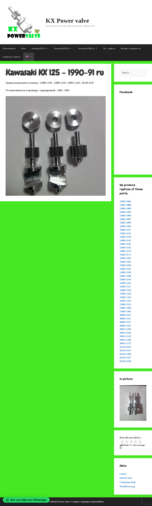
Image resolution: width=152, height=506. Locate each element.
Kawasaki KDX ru (65, 48)
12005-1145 (125, 244)
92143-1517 (125, 357)
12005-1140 (125, 237)
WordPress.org (127, 486)
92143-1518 (125, 361)
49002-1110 (125, 315)
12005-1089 (125, 208)
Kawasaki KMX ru (89, 48)
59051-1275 (125, 343)
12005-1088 (125, 205)
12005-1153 (125, 247)
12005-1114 (125, 233)
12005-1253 (125, 304)
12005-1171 (125, 254)
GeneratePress (97, 502)
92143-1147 (125, 350)
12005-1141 (125, 240)
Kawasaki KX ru (42, 48)
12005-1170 (125, 251)
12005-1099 (125, 222)
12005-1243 (125, 297)
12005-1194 (125, 265)
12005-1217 (125, 286)
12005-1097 (125, 219)
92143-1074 (125, 347)
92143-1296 (125, 354)
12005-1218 (125, 290)
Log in (123, 473)
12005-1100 (125, 226)
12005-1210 (125, 279)
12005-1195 (125, 269)
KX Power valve (67, 20)
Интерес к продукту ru (131, 48)
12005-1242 (125, 293)
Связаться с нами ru (11, 57)
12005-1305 (125, 311)
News (23, 48)
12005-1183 (125, 261)
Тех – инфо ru (109, 48)
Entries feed (126, 478)
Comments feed (127, 482)
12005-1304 (125, 308)
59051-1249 (125, 340)
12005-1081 (125, 201)
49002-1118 (125, 325)
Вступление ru (9, 48)
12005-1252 (125, 300)
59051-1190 (125, 329)
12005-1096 (125, 215)
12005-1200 (125, 276)
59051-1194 (125, 332)
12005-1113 (125, 229)
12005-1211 (125, 283)
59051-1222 (125, 336)
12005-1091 (125, 212)
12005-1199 (125, 272)
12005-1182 (125, 258)
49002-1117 (125, 322)
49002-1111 (125, 318)
